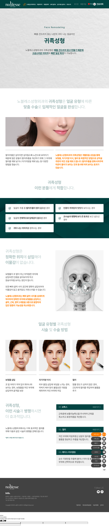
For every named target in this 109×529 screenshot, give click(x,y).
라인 (96, 461)
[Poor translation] (4, 521)
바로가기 (96, 407)
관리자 (102, 505)
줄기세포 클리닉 (61, 4)
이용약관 (78, 505)
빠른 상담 (96, 434)
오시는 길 (96, 465)
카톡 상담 (96, 439)
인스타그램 (96, 448)
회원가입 (83, 4)
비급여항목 (95, 505)
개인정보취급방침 (86, 505)
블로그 (96, 443)
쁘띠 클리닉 (53, 4)
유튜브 (96, 452)
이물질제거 (46, 4)
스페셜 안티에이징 (31, 4)
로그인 (76, 4)
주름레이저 (39, 4)
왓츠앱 (96, 456)
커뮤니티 (69, 4)
